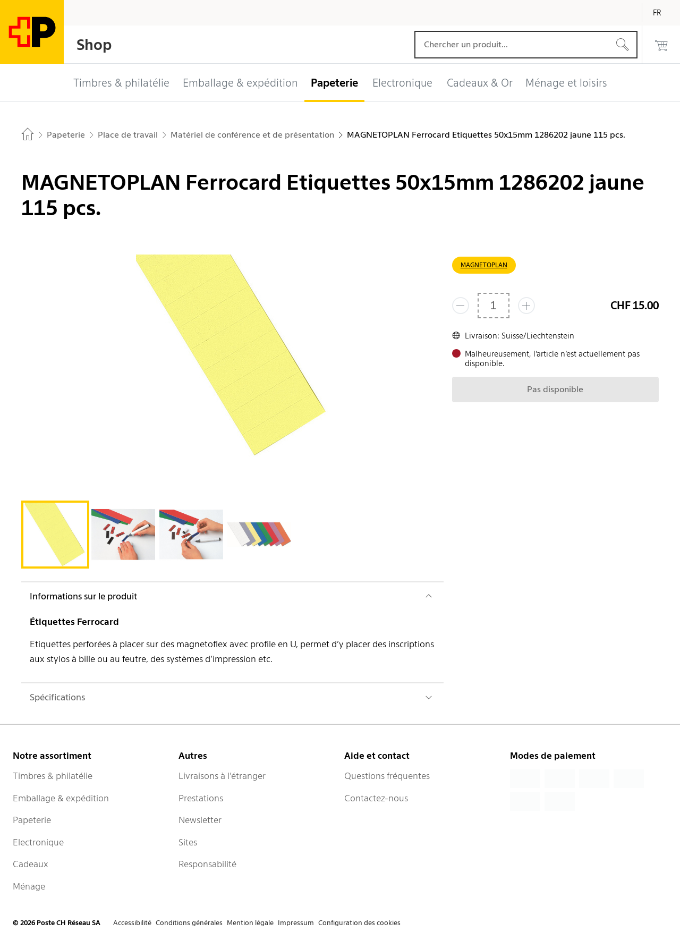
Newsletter (200, 820)
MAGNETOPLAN (484, 265)
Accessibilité (132, 923)
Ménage (29, 886)
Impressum (296, 923)
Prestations (200, 798)
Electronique (38, 842)
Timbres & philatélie (52, 775)
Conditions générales (189, 923)
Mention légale (250, 923)
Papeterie (32, 820)
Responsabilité (207, 864)
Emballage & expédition (61, 798)
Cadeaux (30, 864)
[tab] (55, 535)
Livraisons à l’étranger (222, 775)
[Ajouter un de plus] (526, 305)
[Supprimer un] (460, 305)
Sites (187, 842)
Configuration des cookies (359, 923)
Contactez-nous (376, 798)
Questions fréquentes (387, 775)
